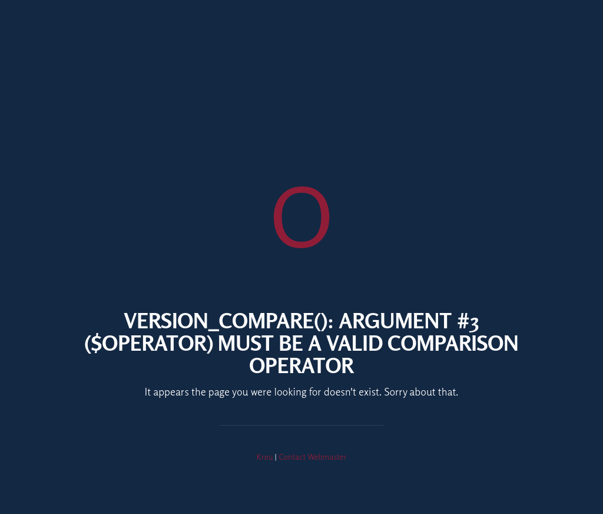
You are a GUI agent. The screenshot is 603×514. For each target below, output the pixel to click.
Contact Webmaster (312, 457)
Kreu (265, 457)
